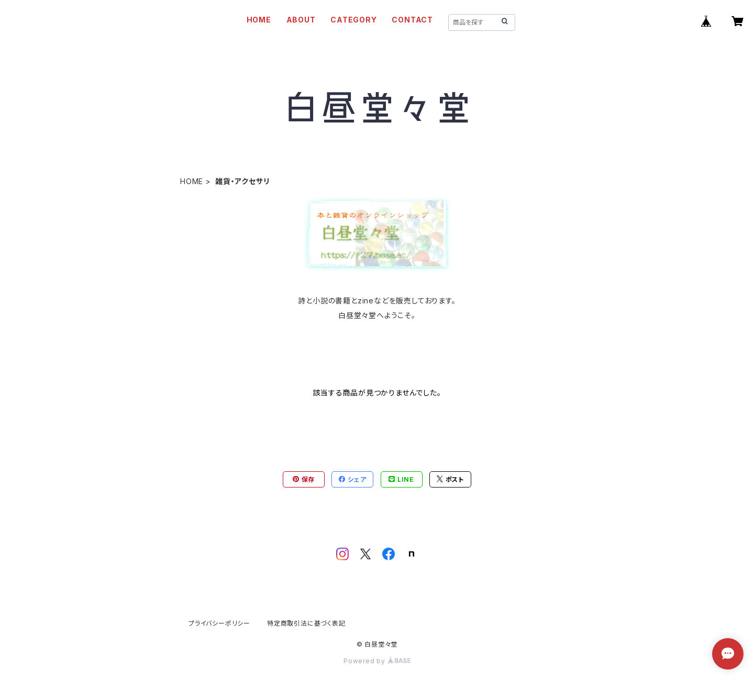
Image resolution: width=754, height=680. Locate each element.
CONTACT (412, 19)
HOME (259, 19)
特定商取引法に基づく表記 (306, 623)
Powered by (377, 661)
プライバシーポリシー (219, 623)
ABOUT (301, 19)
